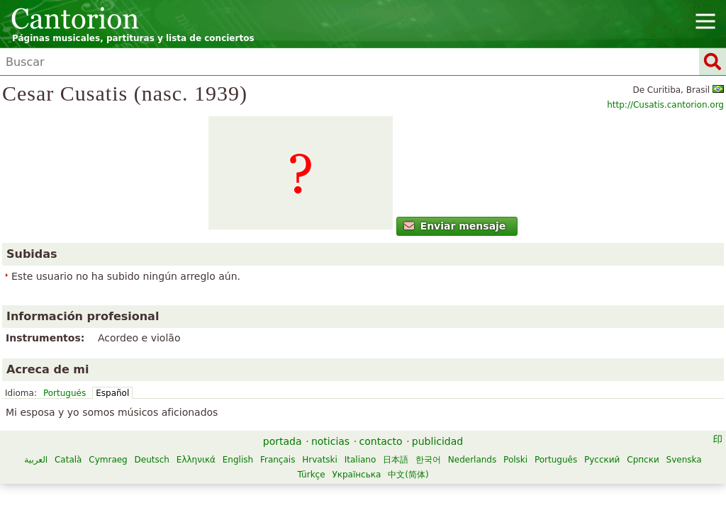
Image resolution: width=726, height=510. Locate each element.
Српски (362, 425)
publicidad (437, 391)
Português (275, 425)
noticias (330, 391)
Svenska (402, 425)
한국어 (558, 410)
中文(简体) (538, 425)
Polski (235, 425)
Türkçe (441, 425)
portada (282, 391)
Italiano (491, 410)
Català (198, 410)
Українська (486, 425)
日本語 (526, 410)
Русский (321, 425)
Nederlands (191, 425)
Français (408, 410)
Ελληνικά (326, 410)
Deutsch (281, 410)
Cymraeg (238, 410)
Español (317, 236)
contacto (381, 391)
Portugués (269, 236)
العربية (166, 410)
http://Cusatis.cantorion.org (651, 128)
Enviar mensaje (106, 279)
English (368, 410)
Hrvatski (450, 410)
